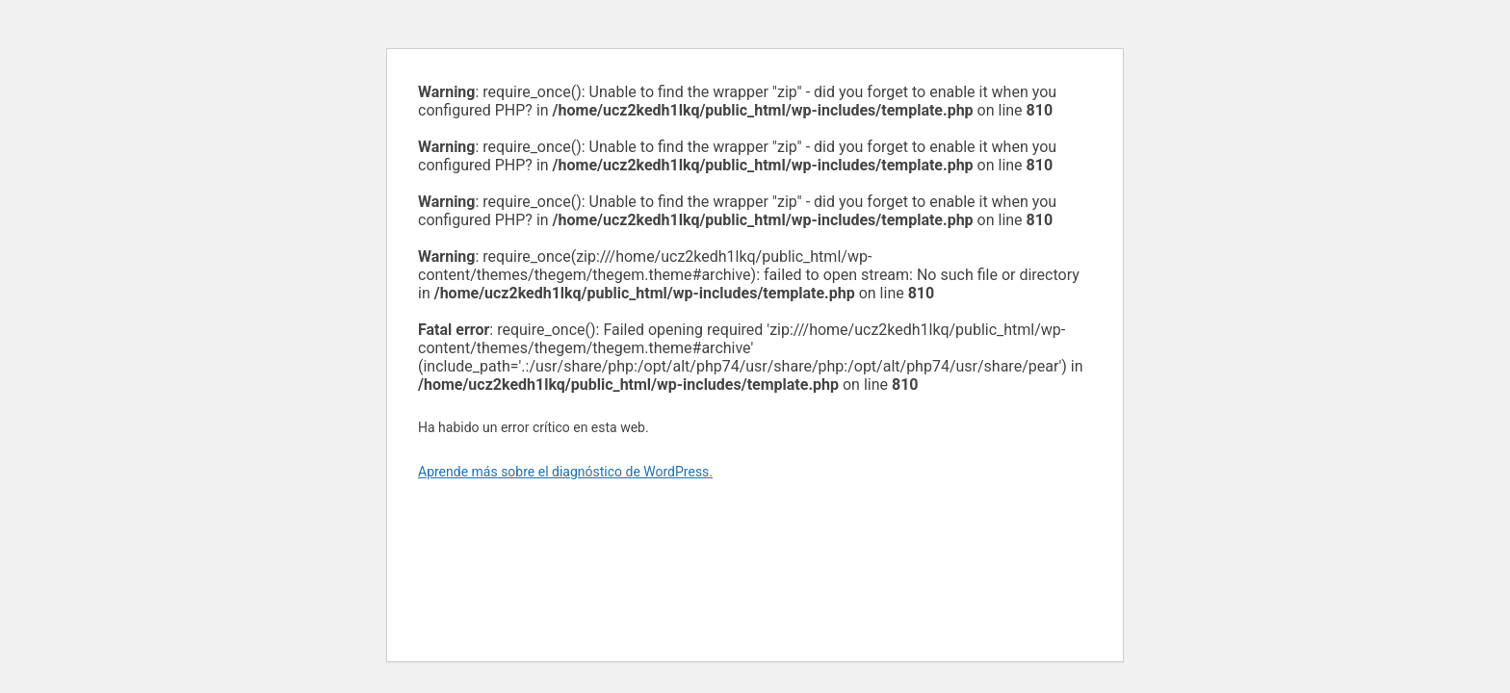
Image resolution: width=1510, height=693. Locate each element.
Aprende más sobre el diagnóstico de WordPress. (565, 471)
